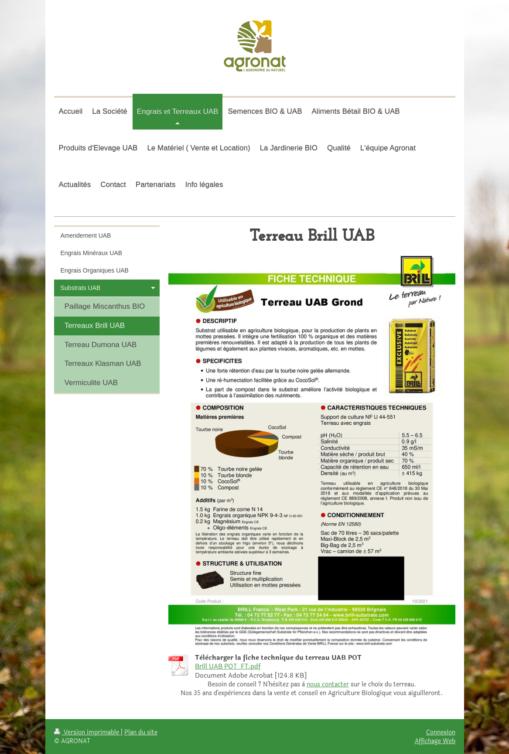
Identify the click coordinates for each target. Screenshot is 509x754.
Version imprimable (87, 732)
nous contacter (328, 684)
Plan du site (140, 732)
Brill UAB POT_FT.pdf (227, 667)
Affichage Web (435, 741)
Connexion (440, 732)
